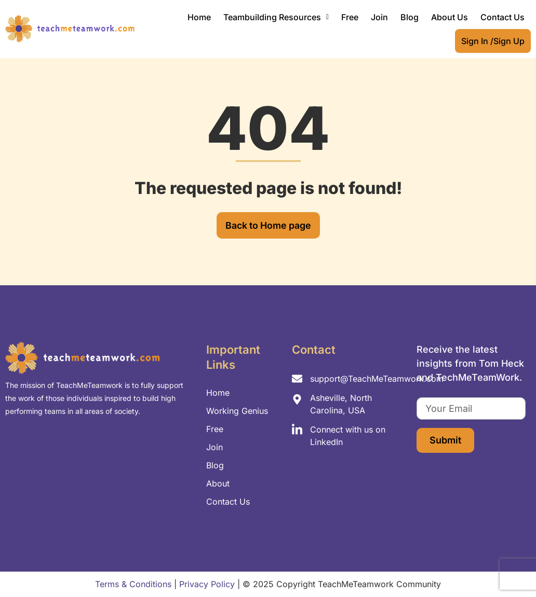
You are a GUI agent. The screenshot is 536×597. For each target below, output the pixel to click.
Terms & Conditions (133, 584)
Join (379, 17)
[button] (276, 17)
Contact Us (502, 17)
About (218, 483)
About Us (449, 17)
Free (349, 17)
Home (199, 17)
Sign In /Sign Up (493, 41)
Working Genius (237, 411)
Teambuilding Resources (276, 17)
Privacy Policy (207, 584)
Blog (409, 17)
